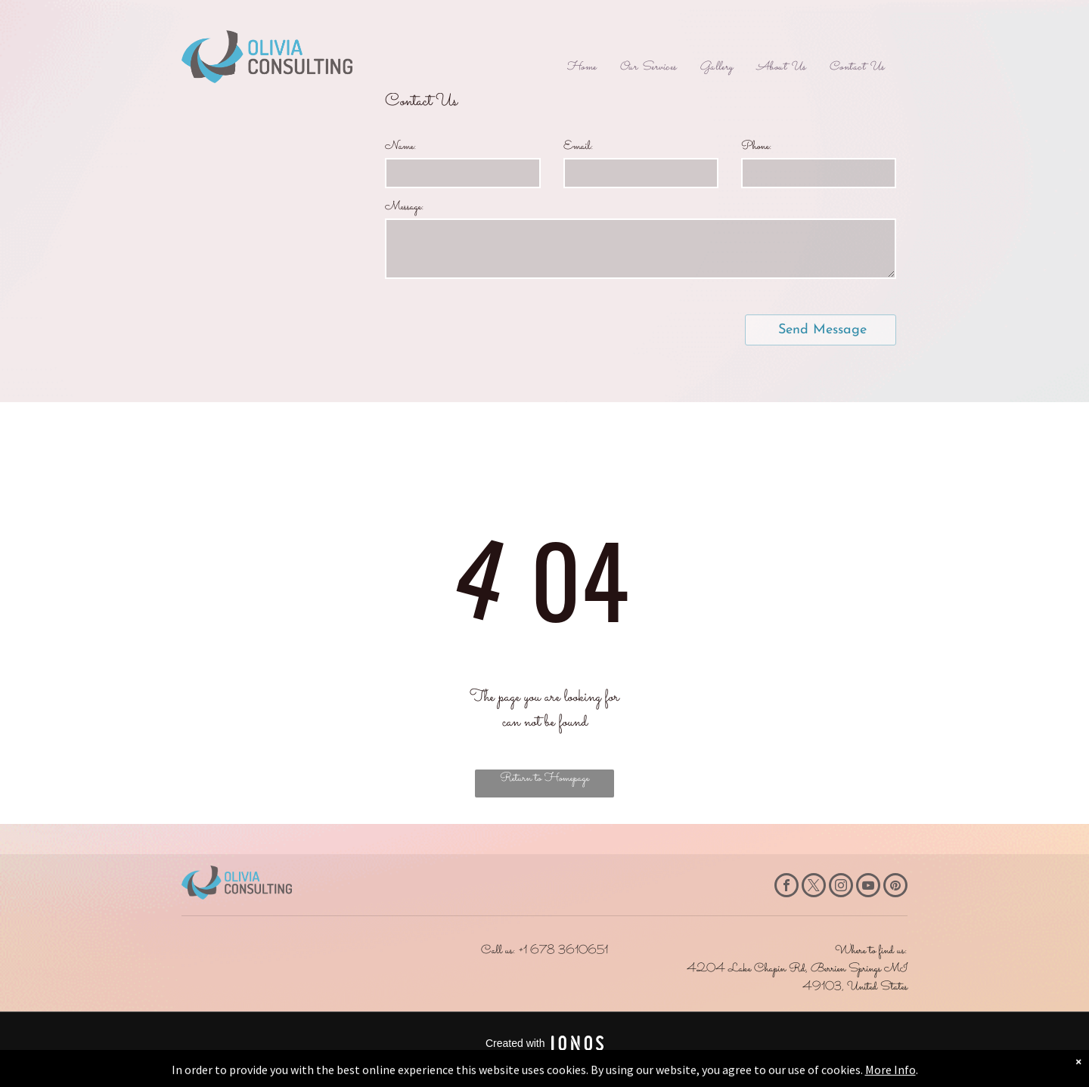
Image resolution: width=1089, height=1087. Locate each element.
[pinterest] (895, 887)
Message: (404, 206)
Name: (401, 146)
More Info (890, 1077)
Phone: (756, 146)
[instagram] (841, 887)
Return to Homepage (544, 778)
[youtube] (868, 887)
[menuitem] (581, 67)
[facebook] (786, 887)
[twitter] (814, 887)
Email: (578, 146)
